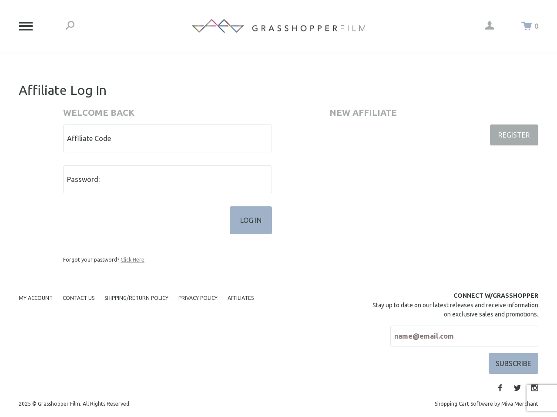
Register (514, 135)
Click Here (132, 259)
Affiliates (241, 298)
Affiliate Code (89, 138)
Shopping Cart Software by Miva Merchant (486, 404)
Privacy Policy (198, 298)
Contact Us (78, 298)
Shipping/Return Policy (136, 298)
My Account (36, 298)
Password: (83, 179)
